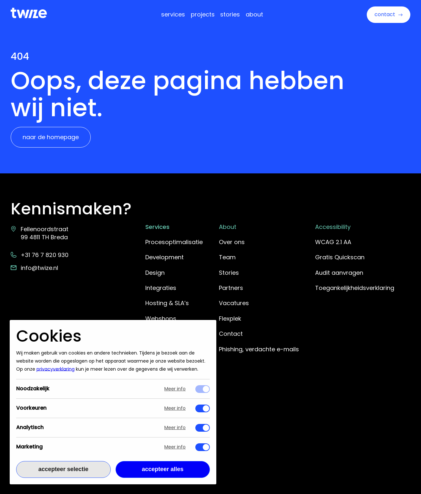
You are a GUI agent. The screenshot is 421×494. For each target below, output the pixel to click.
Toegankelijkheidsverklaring (354, 288)
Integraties (160, 288)
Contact (385, 14)
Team (227, 257)
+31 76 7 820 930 (40, 255)
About (254, 14)
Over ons (232, 242)
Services (173, 14)
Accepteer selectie (63, 469)
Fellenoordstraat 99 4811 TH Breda (40, 233)
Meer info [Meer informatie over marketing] (175, 447)
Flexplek (230, 318)
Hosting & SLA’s (167, 303)
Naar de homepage (51, 137)
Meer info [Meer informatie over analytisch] (175, 428)
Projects (203, 14)
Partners (231, 288)
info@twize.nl (34, 268)
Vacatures (234, 303)
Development (164, 257)
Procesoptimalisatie (174, 242)
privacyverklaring (55, 369)
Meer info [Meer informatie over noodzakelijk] (175, 389)
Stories (230, 14)
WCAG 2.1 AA (333, 242)
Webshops (160, 318)
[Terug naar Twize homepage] (29, 13)
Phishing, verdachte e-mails (259, 349)
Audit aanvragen (339, 273)
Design (155, 273)
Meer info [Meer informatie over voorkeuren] (175, 409)
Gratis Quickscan (340, 257)
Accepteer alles (162, 469)
